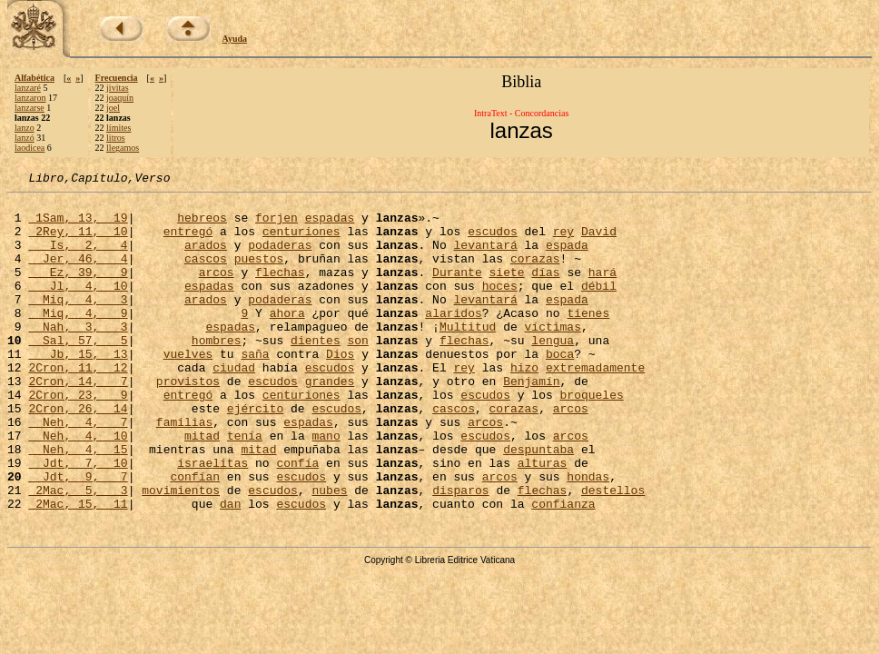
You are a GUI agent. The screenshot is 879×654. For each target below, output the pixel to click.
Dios (340, 389)
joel (113, 108)
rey (563, 241)
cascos (205, 274)
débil (599, 307)
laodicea (29, 148)
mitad (202, 487)
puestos (259, 274)
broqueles (592, 438)
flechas (280, 290)
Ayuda (235, 39)
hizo (524, 405)
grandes (330, 421)
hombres (217, 372)
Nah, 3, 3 (77, 356)
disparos (460, 552)
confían (195, 536)
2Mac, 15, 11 (77, 568)
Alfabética (34, 78)
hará (602, 290)
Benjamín (531, 421)
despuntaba (538, 503)
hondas (588, 536)
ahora (287, 340)
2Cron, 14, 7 (77, 421)
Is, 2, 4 (77, 258)
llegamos (122, 148)
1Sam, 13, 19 (77, 225)
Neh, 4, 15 (77, 503)
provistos (188, 421)
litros (115, 138)
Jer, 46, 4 (77, 274)
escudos (493, 241)
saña (255, 389)
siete (507, 290)
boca (560, 389)
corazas (535, 274)
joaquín (119, 98)
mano (325, 487)
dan (230, 568)
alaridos (453, 340)
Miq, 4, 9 (77, 340)
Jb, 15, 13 (77, 389)
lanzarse (29, 108)
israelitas (212, 519)
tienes (588, 340)
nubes (329, 552)
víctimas (552, 356)
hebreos (202, 225)
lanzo (25, 128)
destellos (613, 552)
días (545, 290)
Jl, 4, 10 (77, 307)
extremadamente (595, 405)
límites (118, 128)
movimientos (181, 552)
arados (205, 258)
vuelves (188, 389)
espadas (330, 225)
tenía (244, 487)
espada (567, 258)
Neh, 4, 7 (77, 470)
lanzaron (30, 98)
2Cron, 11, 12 (77, 405)
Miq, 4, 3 (77, 323)
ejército (255, 454)
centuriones (301, 241)
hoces (500, 307)
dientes (316, 372)
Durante (457, 290)
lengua (552, 372)
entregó (188, 241)
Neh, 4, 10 (77, 487)
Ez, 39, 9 (77, 290)
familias (184, 470)
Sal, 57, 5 (77, 372)
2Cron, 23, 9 (77, 438)
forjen (276, 225)
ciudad (233, 405)
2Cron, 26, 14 (77, 454)
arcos (216, 290)
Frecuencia (116, 78)
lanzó (25, 138)
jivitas (117, 88)
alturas (543, 519)
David (599, 241)
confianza (563, 568)
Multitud (468, 356)
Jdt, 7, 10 (77, 519)
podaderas (279, 258)
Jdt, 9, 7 (77, 536)
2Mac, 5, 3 (77, 552)
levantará (485, 258)
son (357, 372)
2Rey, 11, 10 (77, 241)
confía (297, 519)
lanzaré (28, 88)
